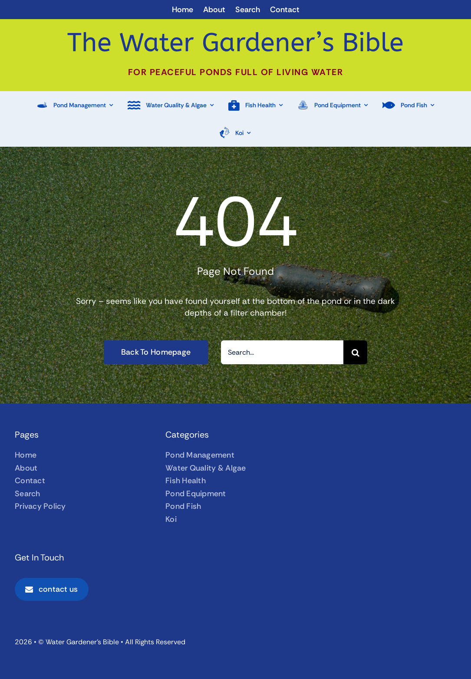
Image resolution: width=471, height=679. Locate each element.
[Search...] (282, 352)
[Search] (355, 352)
